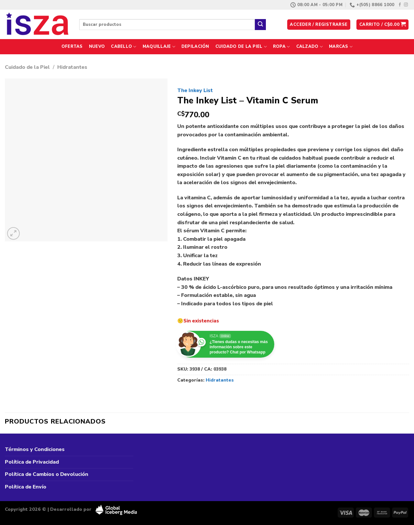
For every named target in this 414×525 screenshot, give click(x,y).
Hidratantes (72, 67)
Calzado (309, 47)
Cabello (123, 47)
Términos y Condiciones (35, 449)
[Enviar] (260, 24)
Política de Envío (25, 486)
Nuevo (97, 46)
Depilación (195, 46)
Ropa (281, 47)
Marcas (341, 47)
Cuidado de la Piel (241, 47)
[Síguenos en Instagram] (406, 5)
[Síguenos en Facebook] (400, 5)
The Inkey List (195, 90)
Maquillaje (159, 47)
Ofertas (72, 46)
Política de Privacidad (32, 462)
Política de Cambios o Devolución (46, 474)
